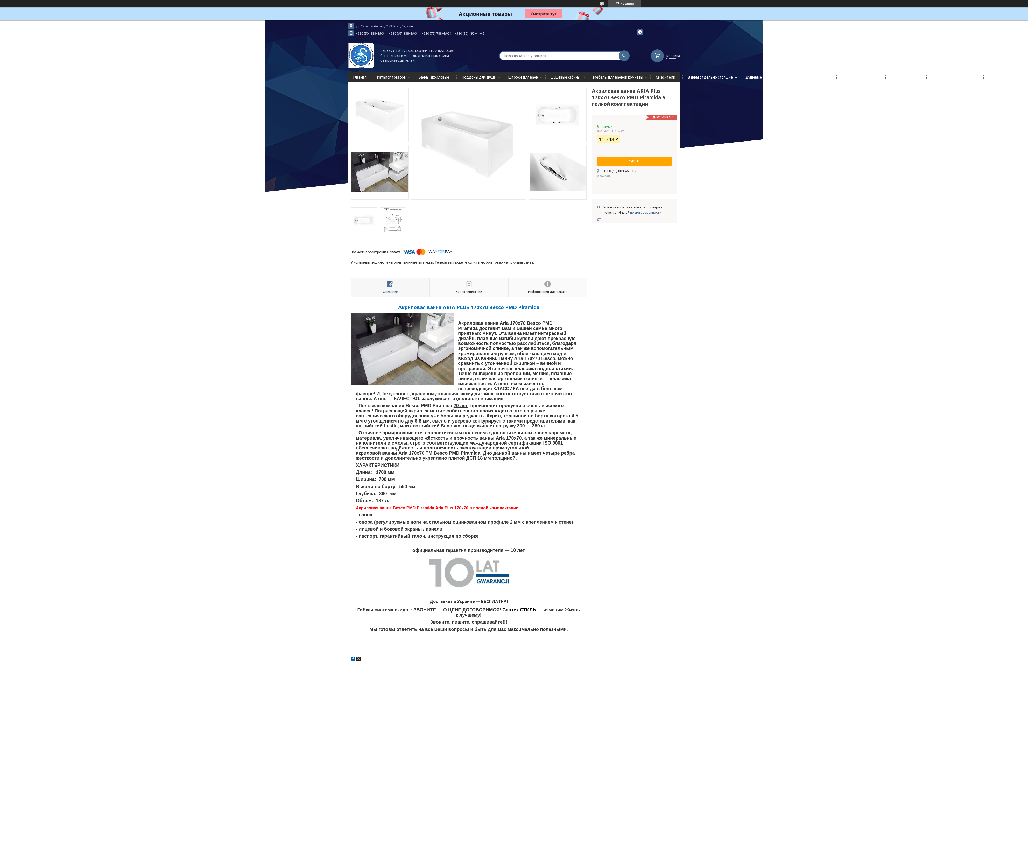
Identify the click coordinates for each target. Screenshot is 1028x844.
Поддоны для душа (479, 77)
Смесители (665, 77)
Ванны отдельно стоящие (710, 77)
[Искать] (624, 55)
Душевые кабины (565, 77)
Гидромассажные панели (807, 77)
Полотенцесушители (860, 77)
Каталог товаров (391, 77)
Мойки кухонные (905, 77)
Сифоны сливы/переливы (954, 77)
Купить (634, 161)
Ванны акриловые (434, 77)
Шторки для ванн (523, 77)
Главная (360, 77)
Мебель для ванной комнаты (618, 77)
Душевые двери (759, 77)
